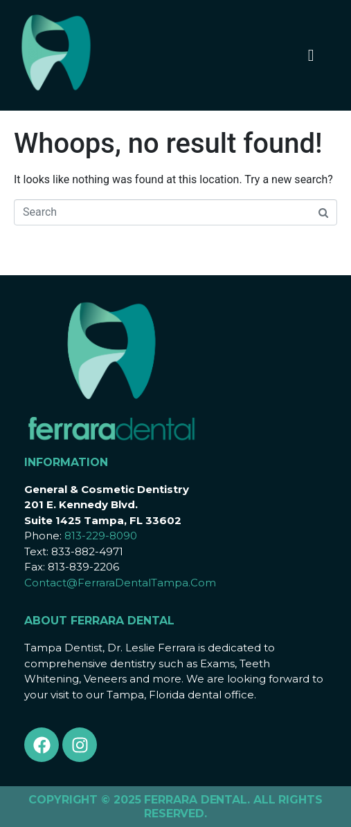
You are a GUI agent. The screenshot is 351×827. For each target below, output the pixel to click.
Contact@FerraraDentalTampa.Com (120, 582)
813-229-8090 (100, 535)
